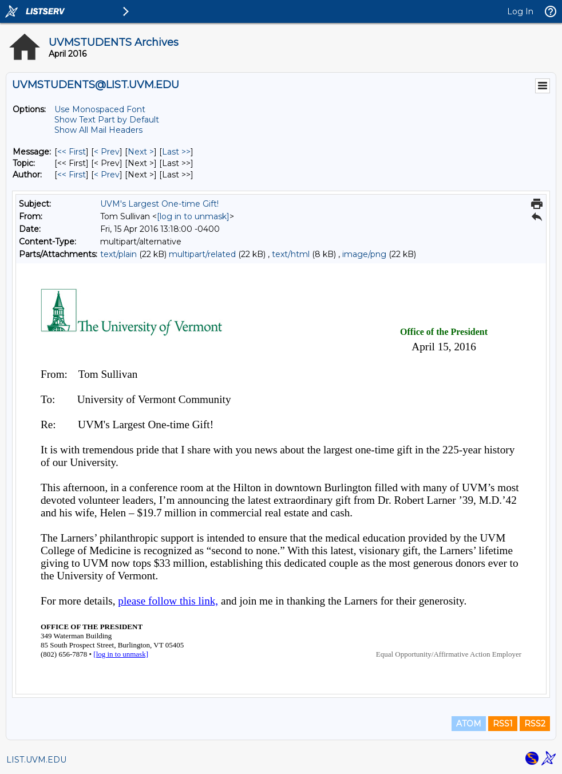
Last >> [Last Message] (176, 152)
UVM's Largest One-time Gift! (159, 204)
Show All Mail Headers (98, 130)
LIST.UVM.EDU (36, 760)
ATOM (468, 723)
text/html (291, 254)
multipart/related (202, 254)
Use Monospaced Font (99, 109)
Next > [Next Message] (141, 152)
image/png (364, 254)
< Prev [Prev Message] (107, 152)
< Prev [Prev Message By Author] (107, 174)
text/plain (118, 254)
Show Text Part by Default (106, 119)
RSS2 (534, 723)
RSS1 (503, 723)
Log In (520, 11)
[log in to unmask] (193, 216)
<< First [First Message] (71, 152)
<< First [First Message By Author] (71, 174)
